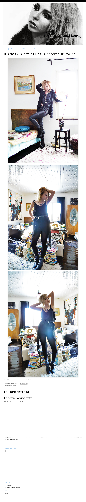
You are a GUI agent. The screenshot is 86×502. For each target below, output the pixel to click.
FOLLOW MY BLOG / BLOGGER (13, 487)
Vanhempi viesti (78, 437)
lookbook (10, 385)
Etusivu (42, 437)
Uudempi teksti (7, 437)
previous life (9, 485)
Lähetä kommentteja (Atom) (12, 439)
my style (14, 385)
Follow (6, 493)
